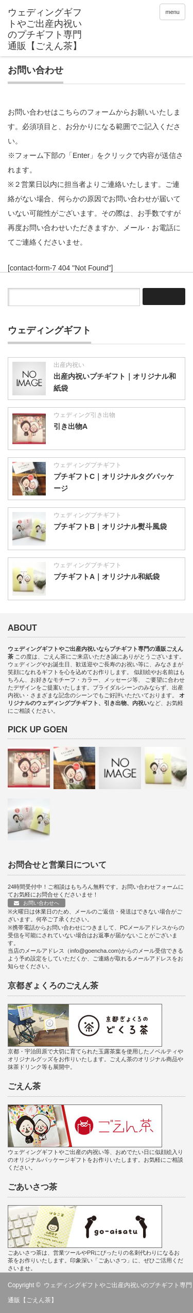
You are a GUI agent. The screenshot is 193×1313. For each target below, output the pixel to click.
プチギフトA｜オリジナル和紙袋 (107, 576)
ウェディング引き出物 (84, 415)
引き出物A (70, 426)
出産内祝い (69, 365)
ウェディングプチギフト (87, 465)
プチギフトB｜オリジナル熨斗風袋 (110, 526)
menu (172, 12)
